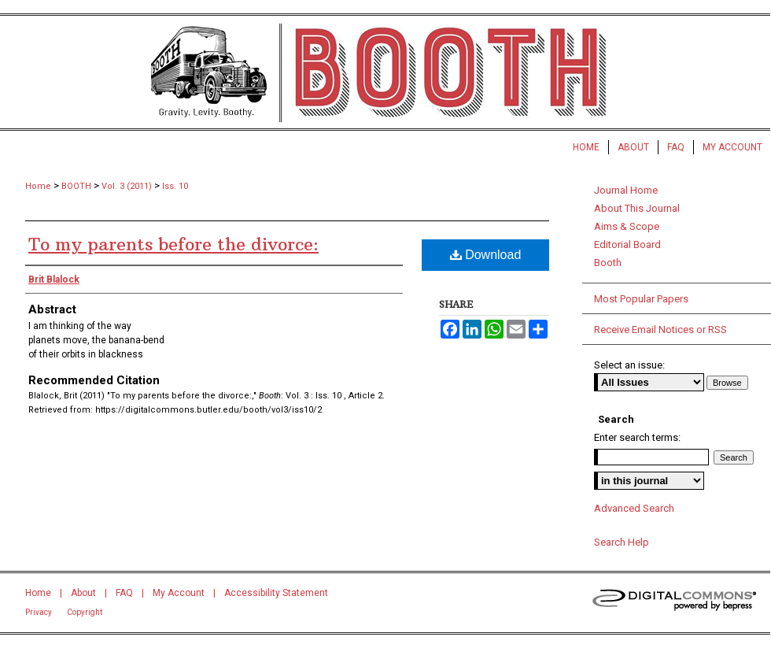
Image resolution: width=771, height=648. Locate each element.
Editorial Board (627, 244)
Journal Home (626, 190)
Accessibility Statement (276, 592)
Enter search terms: (637, 437)
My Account (179, 592)
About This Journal (637, 208)
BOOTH (76, 186)
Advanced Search (634, 508)
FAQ (124, 592)
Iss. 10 (175, 186)
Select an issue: (629, 365)
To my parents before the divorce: (173, 244)
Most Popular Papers (641, 299)
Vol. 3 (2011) (126, 186)
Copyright (84, 612)
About (83, 592)
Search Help (621, 542)
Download (486, 254)
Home (38, 186)
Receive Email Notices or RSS (660, 329)
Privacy (38, 612)
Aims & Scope (626, 226)
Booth (608, 262)
